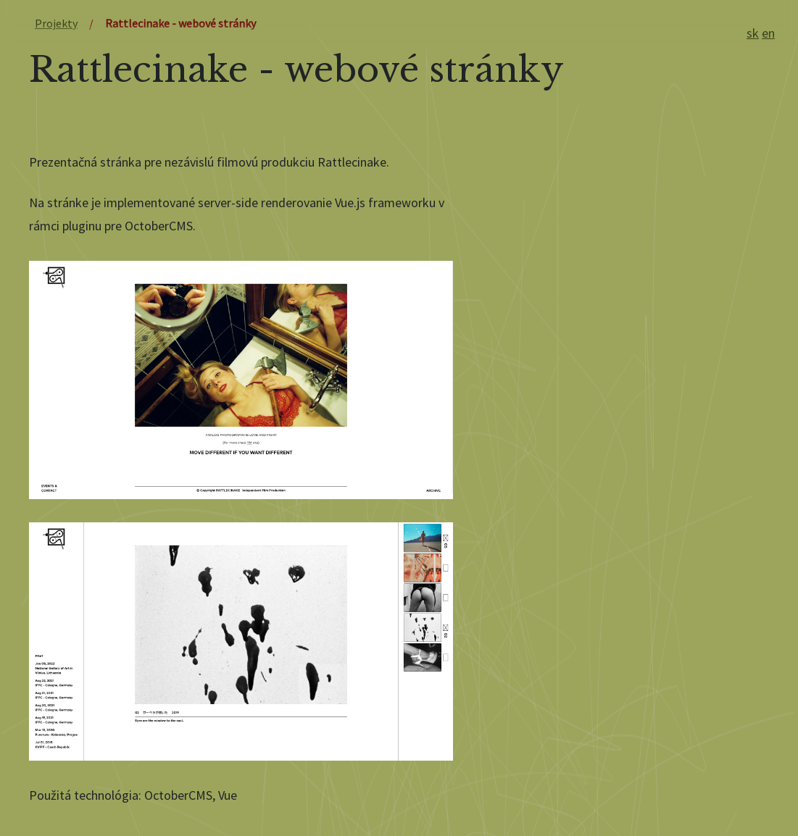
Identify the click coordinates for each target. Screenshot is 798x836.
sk (753, 33)
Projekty (56, 23)
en (768, 33)
